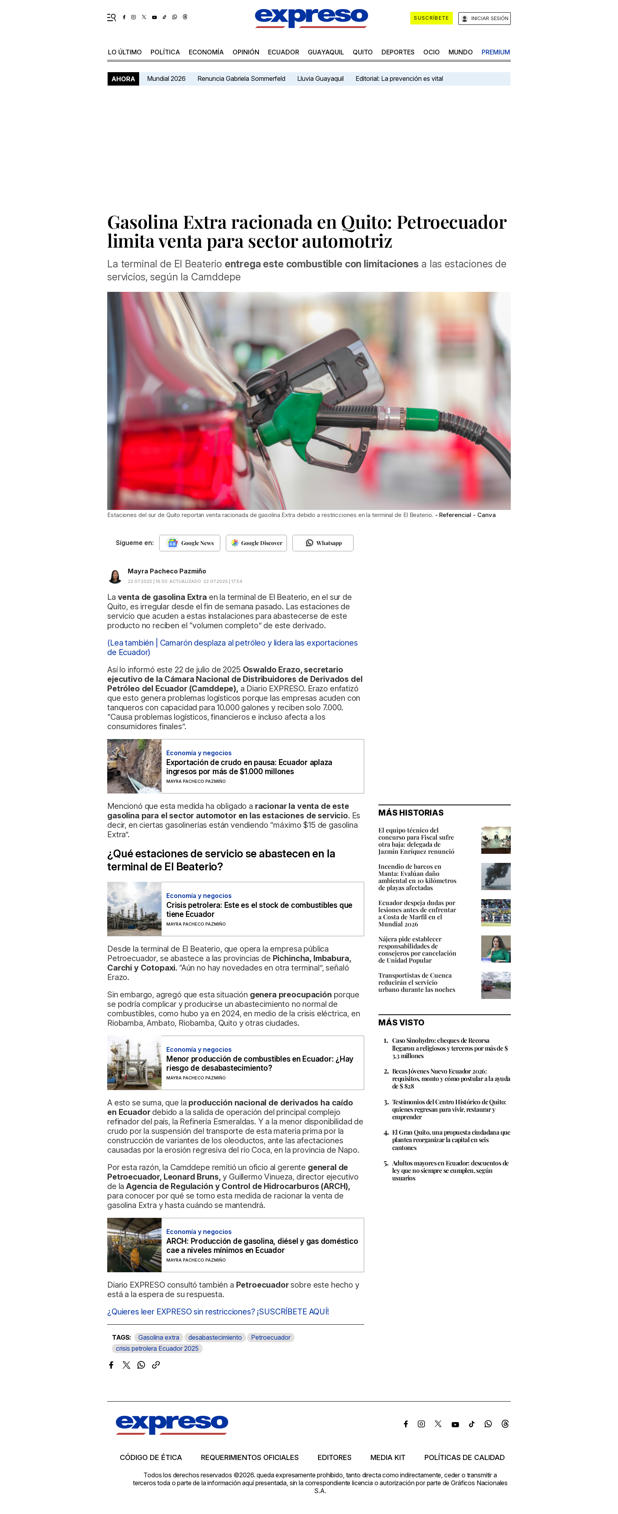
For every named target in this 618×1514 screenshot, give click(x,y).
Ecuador (283, 52)
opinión (246, 52)
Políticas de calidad (464, 1457)
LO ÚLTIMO (125, 52)
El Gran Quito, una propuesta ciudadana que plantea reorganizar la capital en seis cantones (451, 1139)
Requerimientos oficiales (250, 1457)
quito (363, 52)
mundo (461, 52)
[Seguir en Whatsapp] (323, 543)
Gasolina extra (158, 1337)
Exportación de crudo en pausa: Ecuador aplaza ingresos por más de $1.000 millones (249, 767)
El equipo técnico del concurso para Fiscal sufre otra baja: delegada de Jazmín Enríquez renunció (416, 840)
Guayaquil (326, 52)
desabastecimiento (215, 1337)
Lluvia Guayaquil (320, 78)
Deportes (398, 52)
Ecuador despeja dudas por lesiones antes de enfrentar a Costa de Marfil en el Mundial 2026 (417, 913)
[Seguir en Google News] (189, 543)
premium (496, 52)
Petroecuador (270, 1337)
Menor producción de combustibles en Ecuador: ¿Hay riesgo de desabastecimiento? (260, 1064)
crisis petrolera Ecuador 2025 (157, 1348)
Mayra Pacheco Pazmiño (167, 571)
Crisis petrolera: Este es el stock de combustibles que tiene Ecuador (259, 910)
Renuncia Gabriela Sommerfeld (241, 78)
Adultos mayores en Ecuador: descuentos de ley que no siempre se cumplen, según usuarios (450, 1170)
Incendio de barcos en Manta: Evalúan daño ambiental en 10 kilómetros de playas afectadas (417, 877)
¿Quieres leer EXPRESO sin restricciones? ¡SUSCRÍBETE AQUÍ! (218, 1311)
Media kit (388, 1457)
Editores (335, 1457)
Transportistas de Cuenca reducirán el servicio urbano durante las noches (416, 982)
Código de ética (151, 1457)
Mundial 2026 (166, 78)
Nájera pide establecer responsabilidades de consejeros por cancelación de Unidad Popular (417, 949)
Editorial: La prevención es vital (399, 78)
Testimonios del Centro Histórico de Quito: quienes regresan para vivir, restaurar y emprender (449, 1109)
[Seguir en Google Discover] (256, 543)
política (165, 52)
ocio (431, 52)
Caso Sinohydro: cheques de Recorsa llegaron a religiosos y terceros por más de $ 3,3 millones (450, 1047)
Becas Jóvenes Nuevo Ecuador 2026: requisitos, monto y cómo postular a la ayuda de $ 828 (451, 1078)
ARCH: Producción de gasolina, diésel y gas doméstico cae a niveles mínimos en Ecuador (262, 1246)
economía (206, 52)
